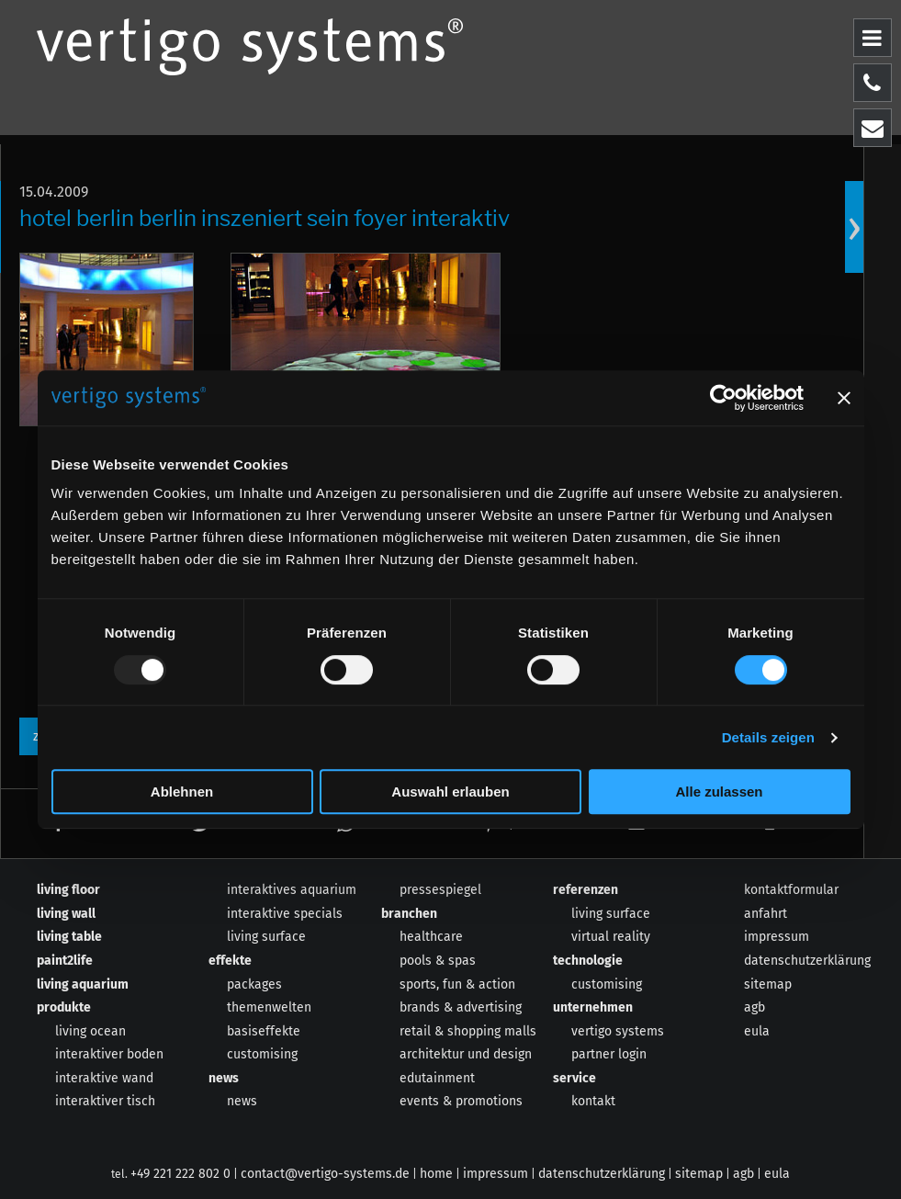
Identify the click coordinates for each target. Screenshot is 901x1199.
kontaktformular (791, 890)
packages (254, 984)
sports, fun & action (457, 984)
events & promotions (461, 1101)
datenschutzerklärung (807, 960)
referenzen (585, 890)
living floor (68, 890)
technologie (588, 960)
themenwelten (269, 1007)
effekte (230, 960)
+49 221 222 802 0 (180, 1174)
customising (262, 1054)
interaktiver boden (109, 1054)
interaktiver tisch (105, 1101)
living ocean (90, 1031)
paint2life (65, 960)
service (574, 1078)
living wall (66, 914)
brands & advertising (461, 1007)
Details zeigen (768, 737)
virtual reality (610, 936)
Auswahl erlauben (450, 791)
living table (69, 936)
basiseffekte (263, 1031)
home (436, 1174)
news (223, 1078)
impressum (776, 936)
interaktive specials (285, 914)
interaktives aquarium (291, 890)
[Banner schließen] (844, 397)
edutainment (437, 1078)
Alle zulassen (718, 791)
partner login (609, 1054)
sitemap (768, 984)
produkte (64, 1007)
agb (754, 1007)
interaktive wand (104, 1078)
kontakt (593, 1101)
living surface (266, 936)
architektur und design (466, 1054)
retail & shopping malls (468, 1031)
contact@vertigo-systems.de (325, 1174)
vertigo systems (617, 1031)
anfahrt (765, 914)
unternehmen (593, 1007)
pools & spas (438, 960)
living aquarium (83, 984)
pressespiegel (440, 890)
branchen (409, 914)
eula (757, 1031)
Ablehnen (182, 791)
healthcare (431, 936)
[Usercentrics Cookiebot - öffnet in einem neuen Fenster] (723, 398)
